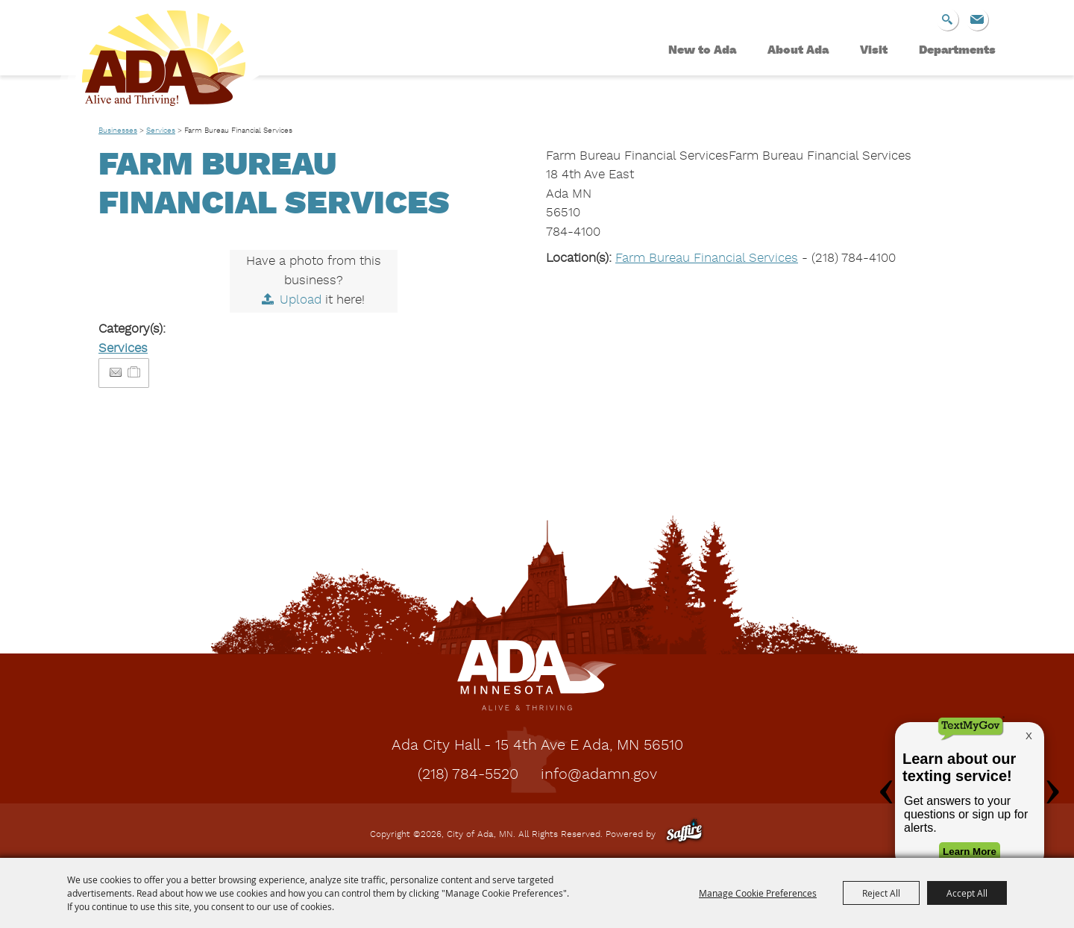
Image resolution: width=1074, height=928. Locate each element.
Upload (300, 300)
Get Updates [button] (977, 19)
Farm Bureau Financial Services (706, 258)
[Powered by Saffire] (684, 834)
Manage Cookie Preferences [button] (758, 893)
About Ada (798, 51)
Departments (957, 51)
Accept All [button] (966, 893)
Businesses (117, 130)
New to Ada (702, 51)
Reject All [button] (881, 893)
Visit (874, 51)
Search (947, 19)
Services (160, 130)
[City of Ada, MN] (153, 64)
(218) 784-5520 (468, 775)
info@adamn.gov (599, 775)
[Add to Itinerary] (134, 372)
